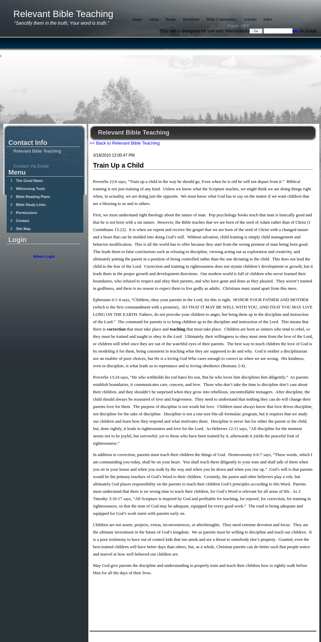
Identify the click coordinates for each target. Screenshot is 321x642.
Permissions (23, 213)
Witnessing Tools (27, 189)
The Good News (26, 181)
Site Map (20, 229)
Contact (19, 221)
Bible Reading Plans (30, 197)
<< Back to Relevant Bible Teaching (125, 143)
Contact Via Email (31, 166)
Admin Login (44, 256)
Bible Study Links (28, 205)
